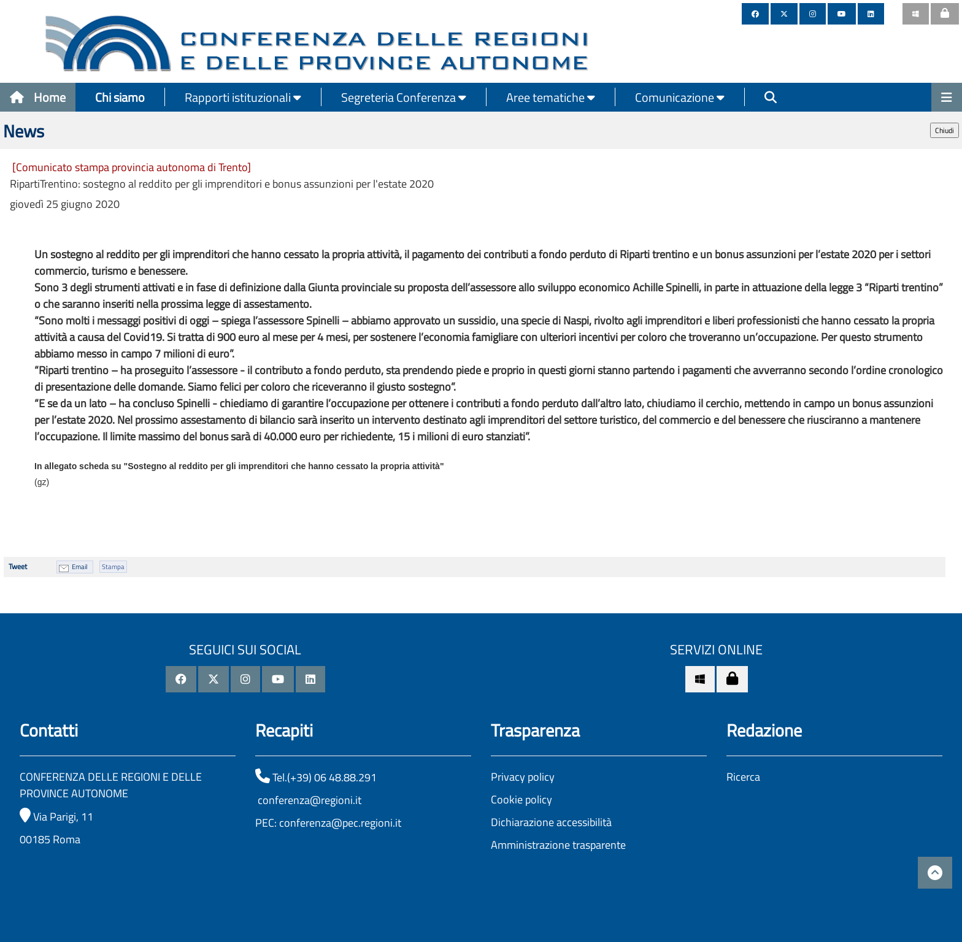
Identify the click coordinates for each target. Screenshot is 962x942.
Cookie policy (521, 799)
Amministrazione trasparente (558, 845)
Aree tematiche (550, 97)
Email (80, 567)
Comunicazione (680, 97)
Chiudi (944, 130)
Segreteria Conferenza (403, 97)
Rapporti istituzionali (243, 97)
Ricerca (743, 776)
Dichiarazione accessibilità (551, 822)
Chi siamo (120, 97)
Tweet (18, 566)
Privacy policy (523, 776)
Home (38, 97)
